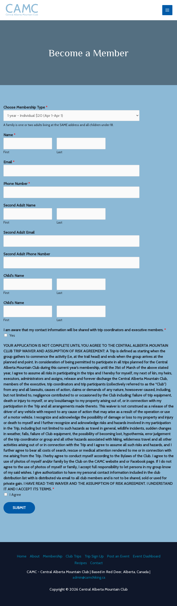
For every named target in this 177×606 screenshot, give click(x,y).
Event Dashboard (146, 555)
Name (9, 139)
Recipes (80, 562)
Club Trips (73, 555)
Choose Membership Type (25, 111)
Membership (52, 555)
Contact (96, 562)
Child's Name (13, 280)
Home (22, 555)
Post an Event (118, 555)
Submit (19, 512)
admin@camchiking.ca (89, 577)
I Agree (15, 499)
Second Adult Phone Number (26, 258)
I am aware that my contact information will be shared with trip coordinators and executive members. (84, 334)
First (6, 156)
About (35, 555)
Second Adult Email (19, 237)
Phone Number (16, 188)
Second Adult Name (19, 209)
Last (59, 156)
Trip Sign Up (94, 555)
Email (9, 166)
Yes (12, 340)
